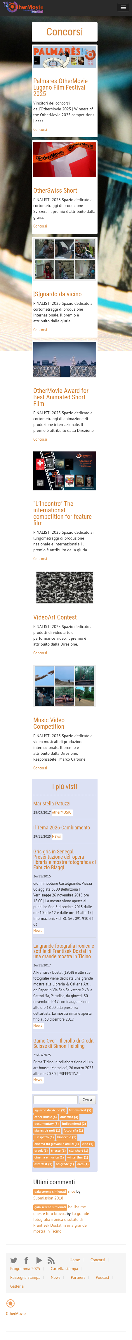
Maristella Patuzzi (51, 803)
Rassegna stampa (25, 1277)
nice (72, 1191)
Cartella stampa (64, 1268)
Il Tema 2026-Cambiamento (61, 827)
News (56, 836)
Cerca (87, 1099)
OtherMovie (16, 1313)
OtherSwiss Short (55, 190)
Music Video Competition (49, 723)
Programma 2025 (25, 1268)
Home (75, 1259)
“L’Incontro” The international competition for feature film (62, 513)
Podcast (102, 1277)
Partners (78, 1277)
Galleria (17, 1286)
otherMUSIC (61, 812)
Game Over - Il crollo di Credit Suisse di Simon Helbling (63, 1043)
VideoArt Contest (55, 617)
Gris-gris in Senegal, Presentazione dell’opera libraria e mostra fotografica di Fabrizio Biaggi (64, 859)
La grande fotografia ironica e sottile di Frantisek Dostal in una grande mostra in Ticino (63, 951)
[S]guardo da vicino (57, 294)
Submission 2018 (48, 1198)
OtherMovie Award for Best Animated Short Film (60, 397)
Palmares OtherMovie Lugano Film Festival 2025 (60, 87)
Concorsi (40, 129)
